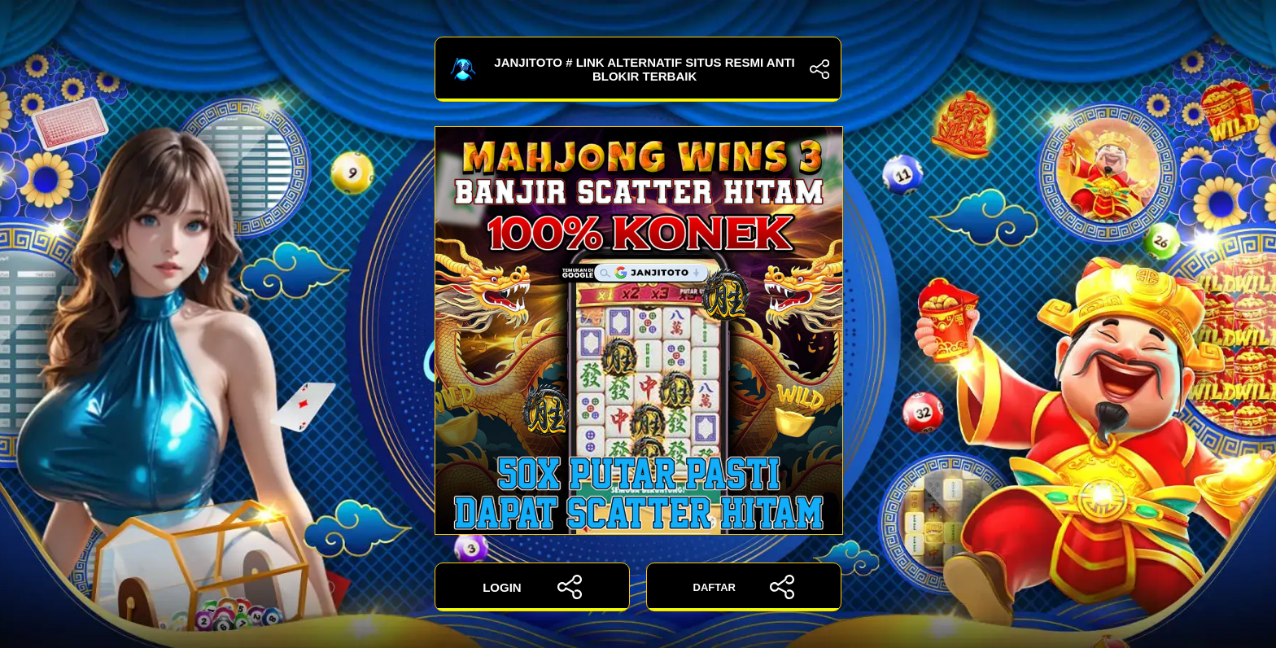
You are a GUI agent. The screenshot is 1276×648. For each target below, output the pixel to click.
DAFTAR (744, 587)
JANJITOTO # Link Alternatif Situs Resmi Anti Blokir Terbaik (638, 69)
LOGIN (532, 587)
